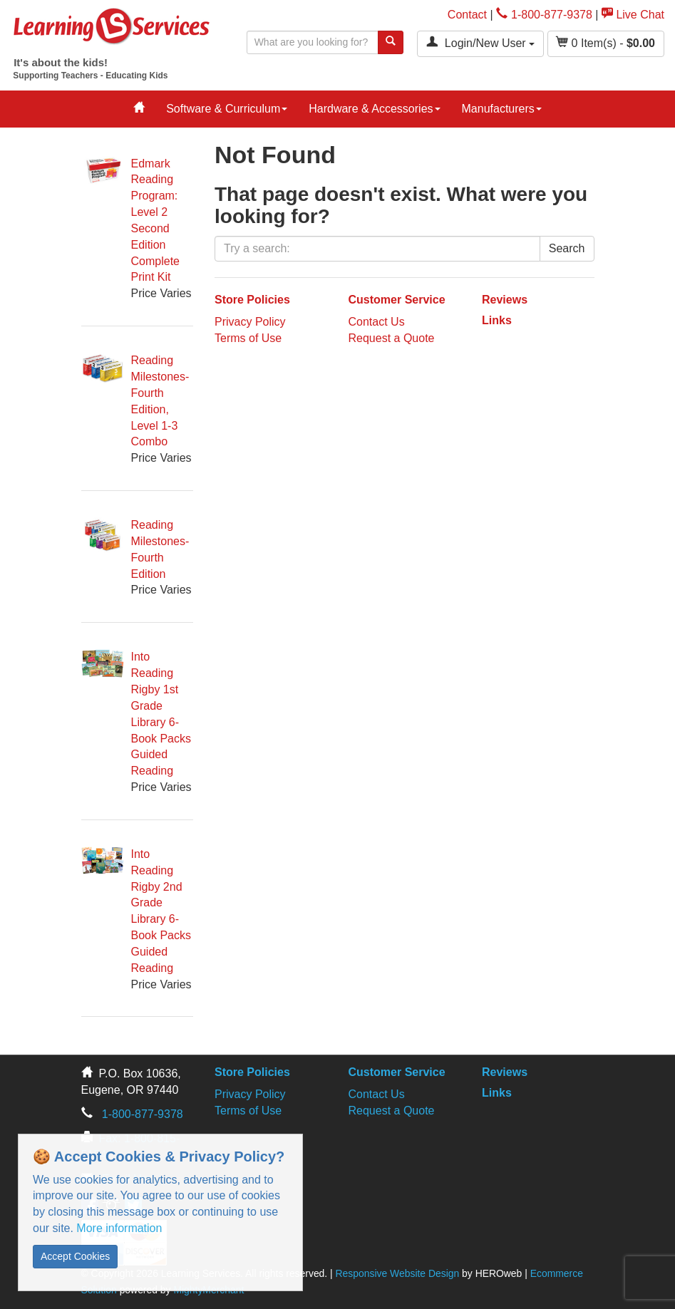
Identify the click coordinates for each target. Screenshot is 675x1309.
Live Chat (633, 15)
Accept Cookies (75, 1256)
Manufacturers (502, 109)
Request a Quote (392, 338)
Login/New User (480, 42)
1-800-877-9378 (544, 15)
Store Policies (252, 300)
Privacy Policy (250, 322)
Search (567, 248)
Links (497, 320)
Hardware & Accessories (374, 109)
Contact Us (377, 322)
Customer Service (397, 300)
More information (119, 1228)
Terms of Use (248, 338)
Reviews (504, 300)
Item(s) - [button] (606, 42)
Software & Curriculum (226, 109)
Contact (467, 15)
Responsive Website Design (398, 1273)
